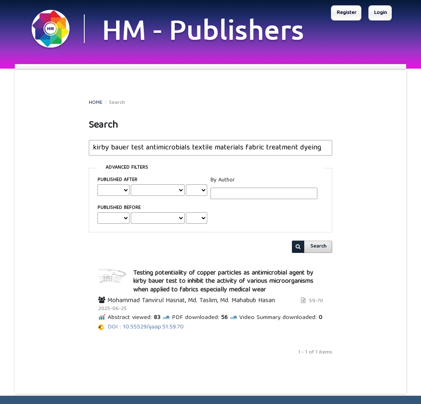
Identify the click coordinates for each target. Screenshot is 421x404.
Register (346, 13)
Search (318, 246)
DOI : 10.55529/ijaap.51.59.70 (146, 327)
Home (96, 103)
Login (380, 13)
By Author (222, 180)
